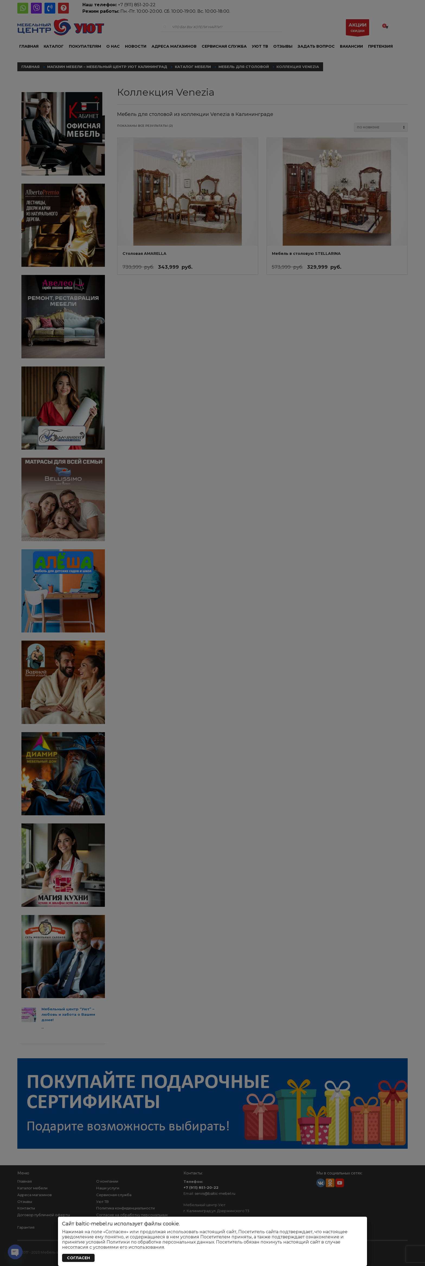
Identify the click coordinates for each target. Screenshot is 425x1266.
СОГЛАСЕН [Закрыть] (78, 1257)
